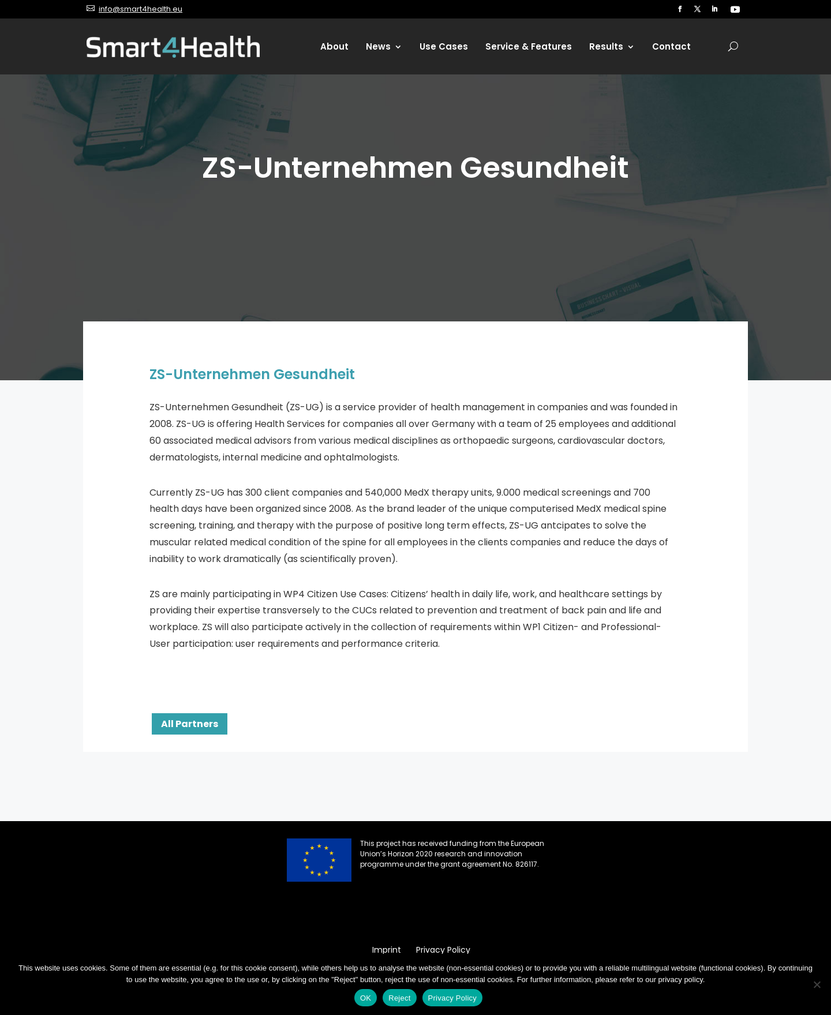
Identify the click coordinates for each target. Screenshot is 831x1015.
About (334, 46)
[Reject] (816, 984)
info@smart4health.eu (140, 8)
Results (606, 46)
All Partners (189, 724)
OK (365, 998)
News (378, 46)
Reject (399, 998)
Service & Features (528, 46)
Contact (671, 46)
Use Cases (444, 46)
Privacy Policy (452, 998)
